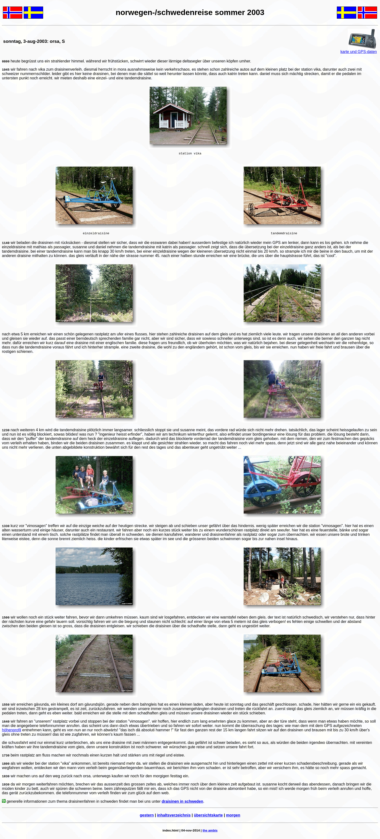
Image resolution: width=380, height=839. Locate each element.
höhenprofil (11, 731)
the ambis (210, 832)
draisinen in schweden (182, 803)
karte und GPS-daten (358, 52)
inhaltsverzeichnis (174, 817)
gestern (147, 817)
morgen (233, 817)
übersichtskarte (208, 817)
